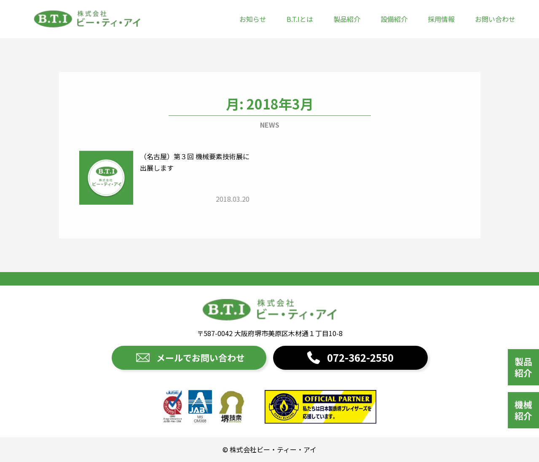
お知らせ (252, 19)
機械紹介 (523, 410)
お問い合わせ (495, 19)
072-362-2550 (360, 357)
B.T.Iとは (300, 19)
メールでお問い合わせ (200, 357)
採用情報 (441, 19)
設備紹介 (394, 19)
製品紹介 (346, 19)
